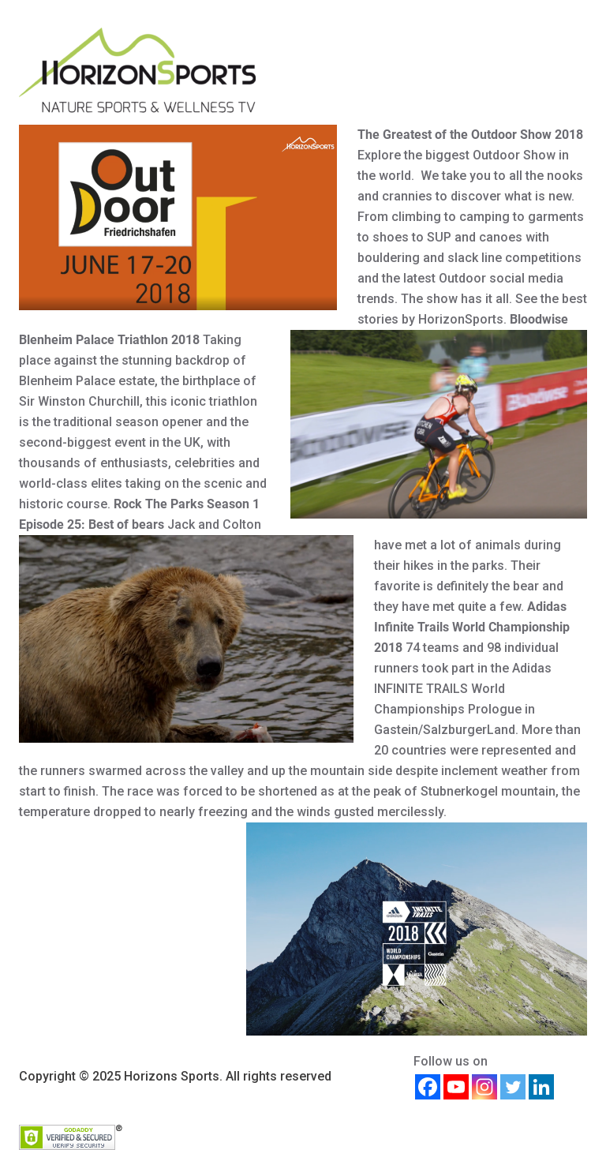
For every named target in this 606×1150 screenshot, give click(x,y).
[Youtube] (456, 1086)
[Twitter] (513, 1086)
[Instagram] (484, 1086)
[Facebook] (427, 1086)
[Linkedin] (541, 1086)
